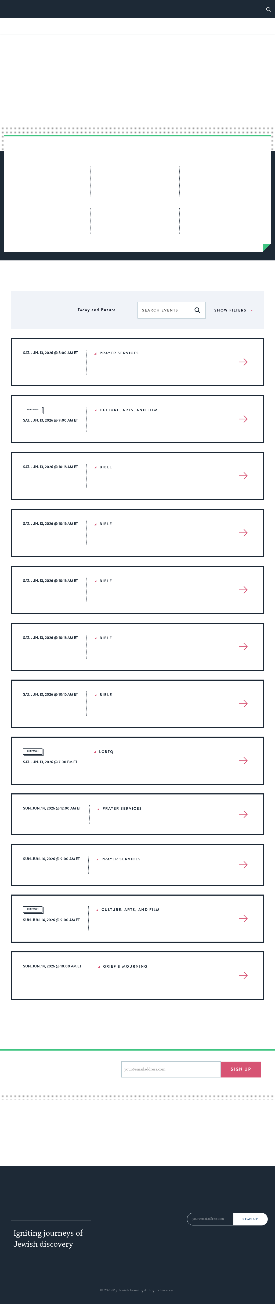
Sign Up (251, 1219)
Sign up (240, 1069)
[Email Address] (210, 1219)
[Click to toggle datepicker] (97, 310)
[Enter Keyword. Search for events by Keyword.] (163, 310)
